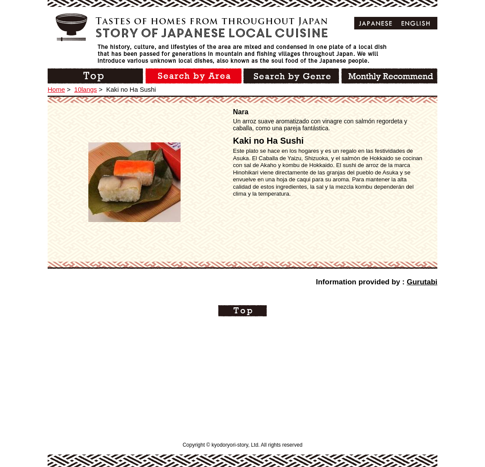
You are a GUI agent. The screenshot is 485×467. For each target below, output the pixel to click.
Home (56, 89)
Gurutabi (422, 282)
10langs (85, 89)
